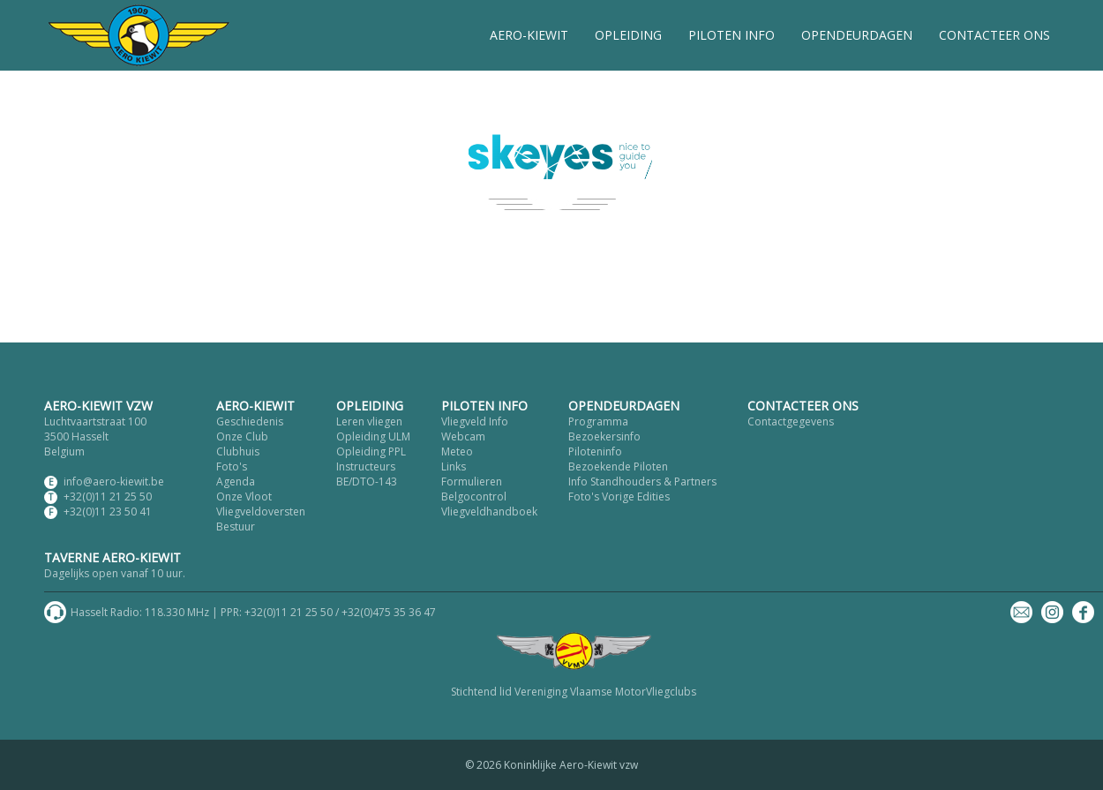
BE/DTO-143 (366, 481)
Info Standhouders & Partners (642, 481)
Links (453, 466)
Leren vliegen (369, 421)
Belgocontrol (473, 496)
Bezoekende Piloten (618, 466)
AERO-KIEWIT (529, 34)
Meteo (457, 451)
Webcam (463, 436)
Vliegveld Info (474, 421)
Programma (598, 421)
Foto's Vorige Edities (619, 496)
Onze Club (242, 436)
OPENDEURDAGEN (856, 34)
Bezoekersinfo (604, 436)
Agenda (235, 481)
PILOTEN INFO (731, 34)
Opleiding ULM (373, 436)
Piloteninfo (595, 451)
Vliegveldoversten (260, 511)
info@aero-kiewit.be (114, 481)
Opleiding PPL (371, 451)
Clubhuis (237, 451)
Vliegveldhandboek (489, 511)
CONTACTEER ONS (994, 34)
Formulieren (471, 481)
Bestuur (235, 526)
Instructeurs (365, 466)
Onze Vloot (244, 496)
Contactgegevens (790, 421)
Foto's (231, 466)
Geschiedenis (249, 421)
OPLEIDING (628, 34)
